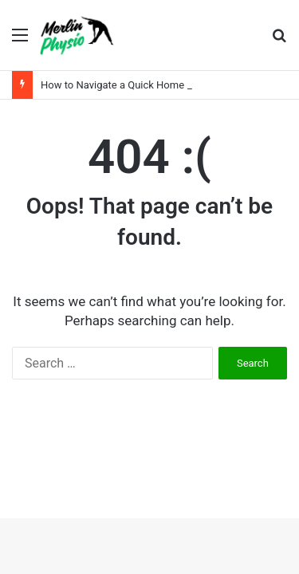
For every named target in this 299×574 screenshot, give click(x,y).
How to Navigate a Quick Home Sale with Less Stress (163, 85)
